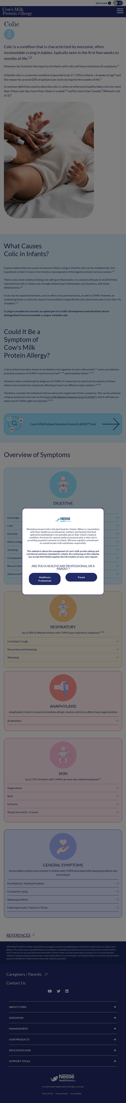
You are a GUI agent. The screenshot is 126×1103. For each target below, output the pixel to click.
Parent (81, 577)
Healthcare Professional (44, 579)
